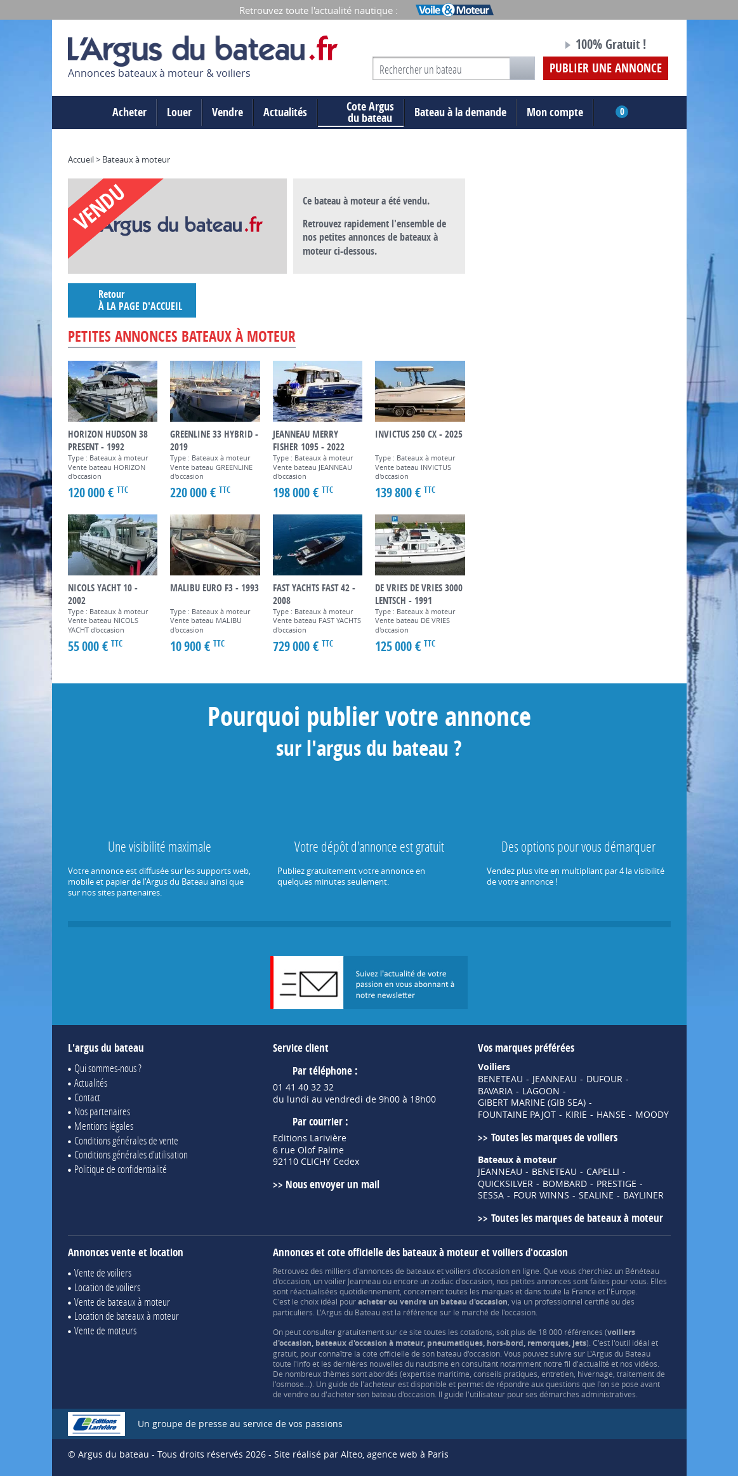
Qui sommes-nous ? (108, 1068)
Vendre (227, 112)
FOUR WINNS (541, 1195)
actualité (594, 1364)
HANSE (611, 1114)
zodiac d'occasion (461, 1281)
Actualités (285, 112)
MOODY (652, 1114)
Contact (87, 1097)
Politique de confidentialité (120, 1169)
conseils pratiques (505, 1374)
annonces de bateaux (397, 1271)
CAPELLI (602, 1171)
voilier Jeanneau (352, 1281)
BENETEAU (500, 1079)
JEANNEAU (554, 1079)
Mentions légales (103, 1125)
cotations (476, 1332)
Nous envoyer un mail (332, 1184)
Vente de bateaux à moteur (122, 1301)
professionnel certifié (571, 1301)
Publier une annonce (606, 68)
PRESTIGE (616, 1184)
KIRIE (576, 1114)
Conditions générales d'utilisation (131, 1154)
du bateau (360, 112)
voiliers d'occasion (477, 1271)
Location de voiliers (107, 1287)
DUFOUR (604, 1079)
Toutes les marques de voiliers (554, 1137)
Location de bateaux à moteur (126, 1315)
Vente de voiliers (102, 1272)
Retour (132, 300)
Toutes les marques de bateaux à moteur (577, 1218)
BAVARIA (495, 1091)
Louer (179, 112)
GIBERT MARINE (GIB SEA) (532, 1102)
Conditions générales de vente (126, 1140)
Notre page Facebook (528, 46)
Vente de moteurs (105, 1330)
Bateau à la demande (460, 112)
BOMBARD (565, 1184)
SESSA (491, 1195)
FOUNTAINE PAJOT (517, 1114)
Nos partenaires (102, 1111)
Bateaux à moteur (136, 159)
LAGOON (541, 1091)
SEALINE (596, 1195)
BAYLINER (643, 1195)
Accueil (81, 159)
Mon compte (555, 112)
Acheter (129, 112)
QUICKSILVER (505, 1184)
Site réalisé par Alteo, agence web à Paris (361, 1454)
